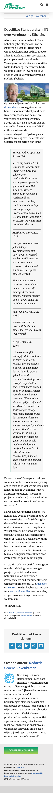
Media (23, 615)
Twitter (12, 587)
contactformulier (20, 591)
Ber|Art (20, 767)
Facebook (41, 583)
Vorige (29, 16)
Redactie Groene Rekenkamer (20, 613)
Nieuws (29, 615)
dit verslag (10, 107)
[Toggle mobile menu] (47, 4)
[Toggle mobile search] (41, 4)
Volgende (41, 16)
